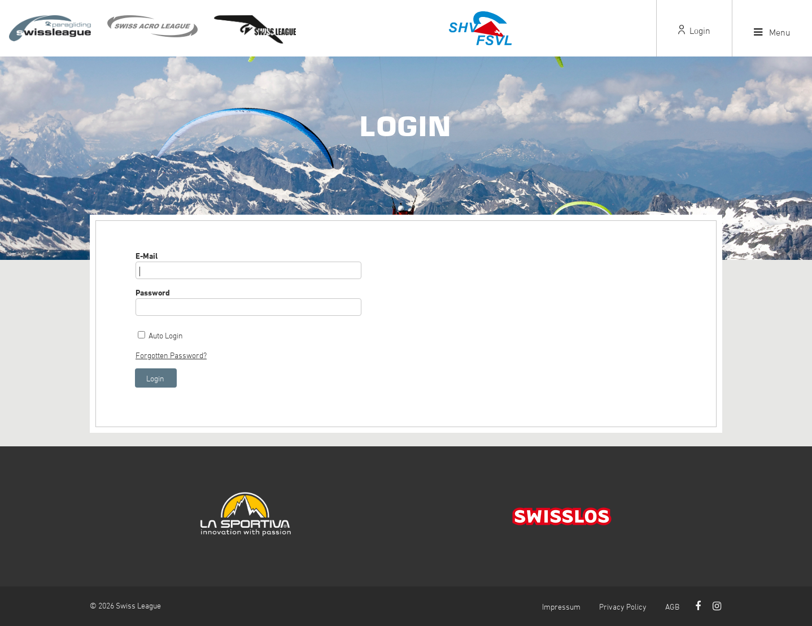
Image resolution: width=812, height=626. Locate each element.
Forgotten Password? (171, 355)
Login (694, 30)
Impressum (561, 606)
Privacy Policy (623, 606)
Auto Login (166, 335)
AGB (672, 606)
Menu (772, 32)
